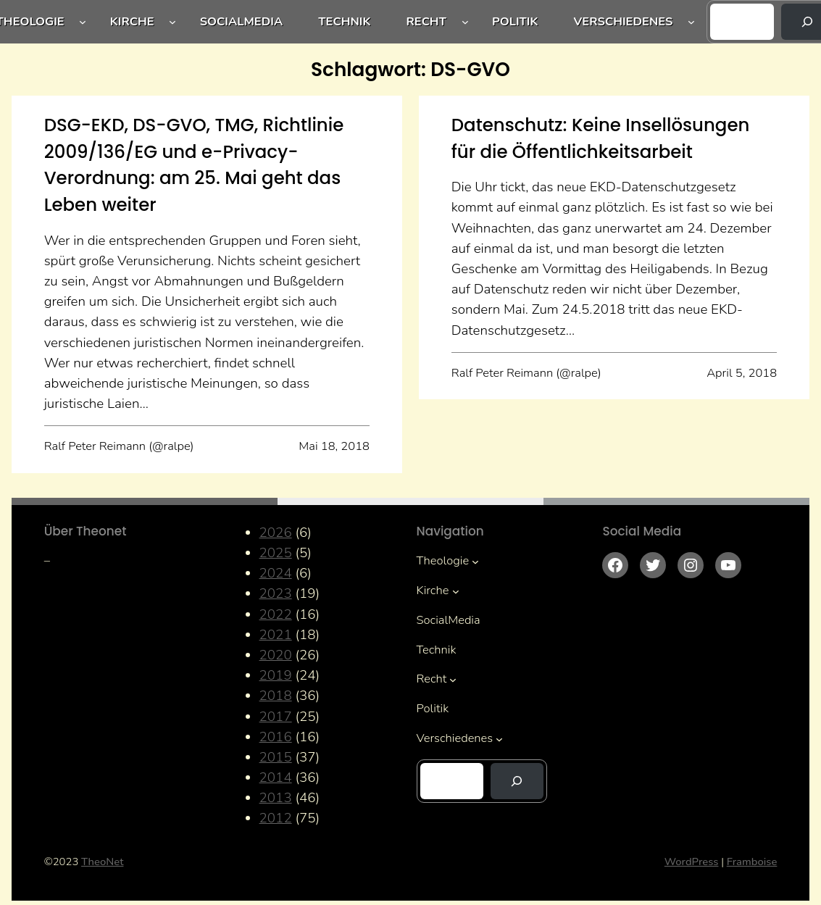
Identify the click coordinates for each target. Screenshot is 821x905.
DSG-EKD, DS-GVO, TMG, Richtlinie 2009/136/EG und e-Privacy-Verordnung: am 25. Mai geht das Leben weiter (194, 164)
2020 (275, 655)
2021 (275, 634)
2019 (275, 675)
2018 (275, 695)
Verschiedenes (623, 21)
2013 (275, 797)
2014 (275, 777)
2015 (275, 757)
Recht (426, 21)
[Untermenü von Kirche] (172, 21)
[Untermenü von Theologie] (82, 21)
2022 (275, 614)
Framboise (752, 861)
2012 (275, 818)
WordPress (691, 861)
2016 (275, 736)
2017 (275, 716)
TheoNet (102, 861)
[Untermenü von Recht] (465, 21)
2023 (275, 593)
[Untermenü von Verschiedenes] (691, 21)
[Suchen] (517, 781)
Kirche (132, 21)
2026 (275, 532)
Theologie (443, 560)
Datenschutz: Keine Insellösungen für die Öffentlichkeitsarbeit (600, 138)
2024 (275, 573)
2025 (275, 552)
